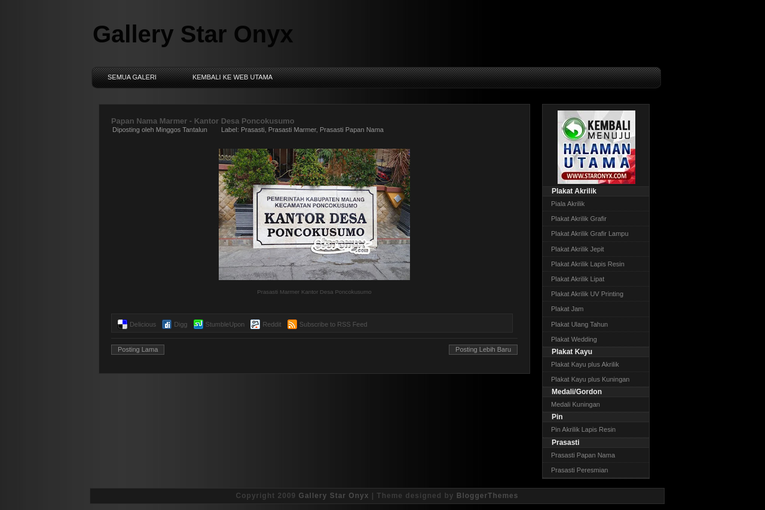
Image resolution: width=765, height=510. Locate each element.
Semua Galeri (132, 77)
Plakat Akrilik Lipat (577, 278)
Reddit (271, 324)
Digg (180, 324)
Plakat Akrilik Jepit (577, 249)
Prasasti (253, 129)
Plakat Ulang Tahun (579, 324)
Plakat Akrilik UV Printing (587, 293)
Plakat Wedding (574, 339)
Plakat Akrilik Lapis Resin (588, 264)
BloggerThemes (488, 495)
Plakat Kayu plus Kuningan (590, 379)
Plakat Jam (567, 308)
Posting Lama (138, 349)
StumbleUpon (225, 324)
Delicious (143, 324)
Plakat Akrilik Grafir (579, 218)
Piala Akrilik (568, 203)
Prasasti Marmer (292, 129)
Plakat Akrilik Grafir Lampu (590, 233)
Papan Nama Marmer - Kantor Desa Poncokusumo (203, 120)
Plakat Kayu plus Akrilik (585, 364)
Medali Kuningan (575, 404)
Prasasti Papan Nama (352, 129)
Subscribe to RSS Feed (333, 324)
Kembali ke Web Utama (232, 77)
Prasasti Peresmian (579, 470)
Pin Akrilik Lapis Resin (583, 429)
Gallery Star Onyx (193, 34)
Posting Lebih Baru (483, 349)
